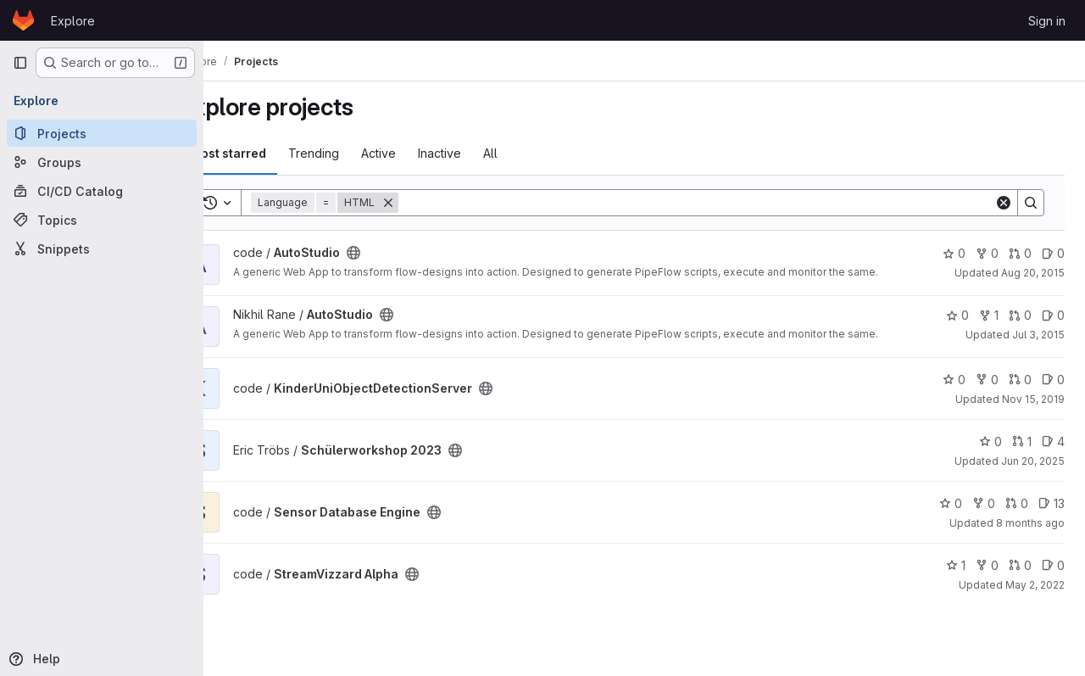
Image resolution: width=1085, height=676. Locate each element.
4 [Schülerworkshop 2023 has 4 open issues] (1053, 462)
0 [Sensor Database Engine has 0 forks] (983, 524)
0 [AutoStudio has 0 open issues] (1053, 253)
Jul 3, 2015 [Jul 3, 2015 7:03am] (1038, 344)
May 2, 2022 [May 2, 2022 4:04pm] (1035, 605)
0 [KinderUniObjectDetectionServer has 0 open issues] (1053, 400)
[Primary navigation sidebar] (20, 62)
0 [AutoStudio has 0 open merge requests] (1020, 253)
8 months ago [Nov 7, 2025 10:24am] (1030, 543)
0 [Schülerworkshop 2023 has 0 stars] (990, 462)
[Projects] (102, 133)
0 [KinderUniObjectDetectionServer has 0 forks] (987, 400)
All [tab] (535, 153)
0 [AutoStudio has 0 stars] (954, 253)
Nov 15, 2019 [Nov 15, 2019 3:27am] (1033, 419)
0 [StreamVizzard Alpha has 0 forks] (987, 585)
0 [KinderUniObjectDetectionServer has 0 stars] (954, 400)
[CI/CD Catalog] (102, 190)
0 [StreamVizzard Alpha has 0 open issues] (1053, 585)
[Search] (719, 203)
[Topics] (102, 219)
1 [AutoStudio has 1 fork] (989, 325)
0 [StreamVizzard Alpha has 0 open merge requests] (1020, 585)
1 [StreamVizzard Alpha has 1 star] (955, 585)
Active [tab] (423, 153)
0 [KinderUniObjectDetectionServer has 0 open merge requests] (1020, 400)
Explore (73, 21)
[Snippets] (102, 248)
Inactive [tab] (484, 153)
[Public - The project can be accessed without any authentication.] (398, 253)
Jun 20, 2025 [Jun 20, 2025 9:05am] (1033, 481)
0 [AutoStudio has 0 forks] (987, 253)
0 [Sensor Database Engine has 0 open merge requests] (1016, 524)
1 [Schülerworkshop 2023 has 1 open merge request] (1022, 462)
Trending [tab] (358, 153)
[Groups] (102, 162)
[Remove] (433, 203)
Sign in (1047, 21)
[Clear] (1003, 203)
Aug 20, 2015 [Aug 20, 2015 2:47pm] (1033, 272)
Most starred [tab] (273, 153)
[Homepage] (23, 20)
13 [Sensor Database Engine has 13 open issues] (1051, 524)
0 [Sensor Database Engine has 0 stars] (950, 524)
